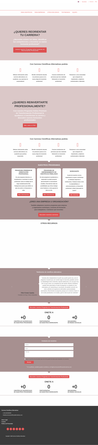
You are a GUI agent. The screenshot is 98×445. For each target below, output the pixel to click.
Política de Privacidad (7, 423)
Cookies (3, 421)
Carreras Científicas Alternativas (9, 410)
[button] (96, 2)
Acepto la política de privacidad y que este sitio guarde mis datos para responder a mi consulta (47, 359)
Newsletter (84, 1)
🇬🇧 (78, 1)
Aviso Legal (4, 419)
